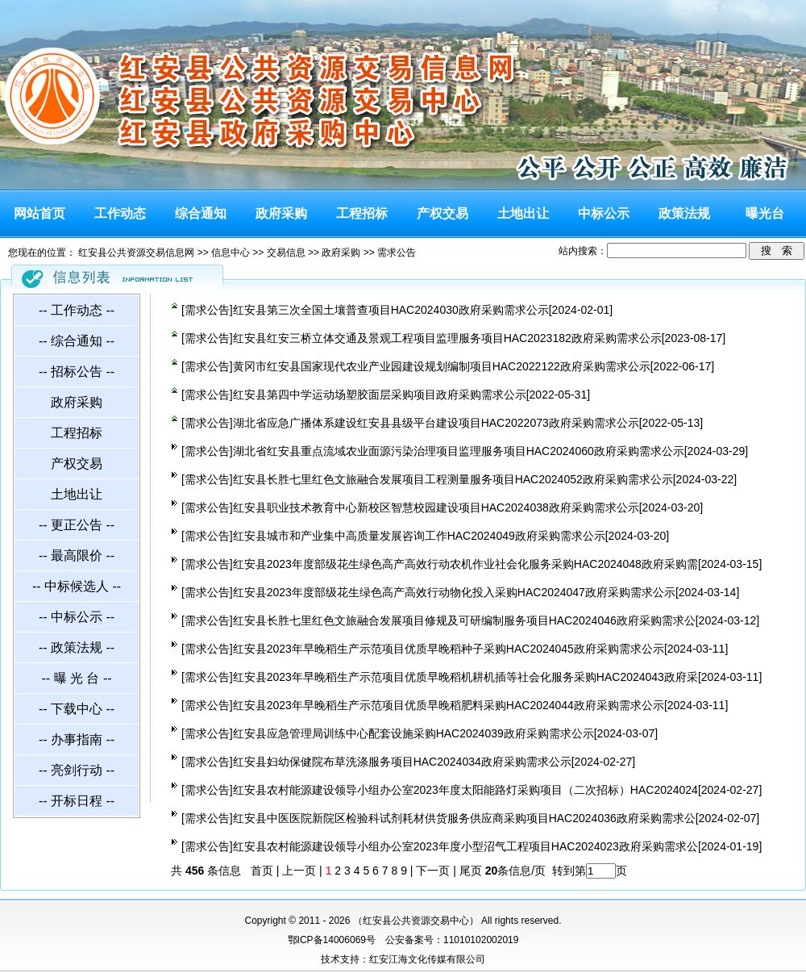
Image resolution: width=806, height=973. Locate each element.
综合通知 (200, 213)
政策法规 (684, 213)
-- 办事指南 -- (76, 739)
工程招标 (362, 213)
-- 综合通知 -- (76, 341)
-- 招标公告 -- (76, 371)
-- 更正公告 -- (76, 525)
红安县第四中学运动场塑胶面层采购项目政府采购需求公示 (379, 394)
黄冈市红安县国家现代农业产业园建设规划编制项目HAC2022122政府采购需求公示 (441, 366)
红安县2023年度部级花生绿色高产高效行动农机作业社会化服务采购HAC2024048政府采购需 (465, 563)
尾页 (469, 870)
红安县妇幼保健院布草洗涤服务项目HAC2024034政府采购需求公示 (402, 761)
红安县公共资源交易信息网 (136, 252)
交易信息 (286, 252)
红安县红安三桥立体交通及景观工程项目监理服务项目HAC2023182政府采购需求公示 (447, 338)
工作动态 (120, 213)
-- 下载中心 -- (76, 709)
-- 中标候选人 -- (76, 586)
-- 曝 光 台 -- (76, 678)
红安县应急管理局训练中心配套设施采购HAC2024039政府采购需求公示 (413, 733)
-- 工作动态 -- (76, 310)
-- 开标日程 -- (76, 801)
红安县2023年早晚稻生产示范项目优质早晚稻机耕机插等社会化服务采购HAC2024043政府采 (465, 676)
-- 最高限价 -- (76, 555)
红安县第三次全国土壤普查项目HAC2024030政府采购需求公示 (391, 309)
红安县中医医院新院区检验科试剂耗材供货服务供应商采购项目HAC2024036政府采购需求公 (464, 818)
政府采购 (281, 213)
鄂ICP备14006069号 (332, 940)
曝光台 (765, 213)
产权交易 (442, 213)
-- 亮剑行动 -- (76, 770)
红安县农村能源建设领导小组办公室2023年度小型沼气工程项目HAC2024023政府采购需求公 (465, 846)
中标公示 (603, 213)
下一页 (433, 870)
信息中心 (230, 252)
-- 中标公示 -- (76, 617)
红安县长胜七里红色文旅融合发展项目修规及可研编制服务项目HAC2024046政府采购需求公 (464, 620)
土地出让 (523, 213)
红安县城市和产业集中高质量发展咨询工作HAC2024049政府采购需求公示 (419, 535)
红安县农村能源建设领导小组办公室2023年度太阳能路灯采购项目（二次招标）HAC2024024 (465, 789)
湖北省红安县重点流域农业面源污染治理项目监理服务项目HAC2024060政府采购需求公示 (458, 451)
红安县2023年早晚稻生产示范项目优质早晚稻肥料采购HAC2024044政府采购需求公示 (448, 705)
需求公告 (396, 252)
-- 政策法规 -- (76, 647)
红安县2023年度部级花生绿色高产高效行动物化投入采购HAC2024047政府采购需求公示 (454, 592)
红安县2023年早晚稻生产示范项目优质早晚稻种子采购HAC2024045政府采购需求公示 (448, 648)
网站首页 (39, 213)
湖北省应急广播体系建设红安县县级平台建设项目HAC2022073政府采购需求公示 (436, 422)
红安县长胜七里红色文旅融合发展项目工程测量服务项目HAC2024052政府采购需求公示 (453, 479)
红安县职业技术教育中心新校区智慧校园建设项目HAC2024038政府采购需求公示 (436, 507)
